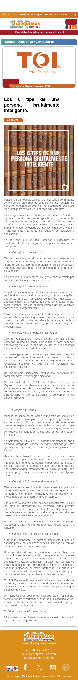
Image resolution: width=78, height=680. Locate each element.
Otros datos (64, 676)
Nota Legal (13, 676)
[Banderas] (71, 27)
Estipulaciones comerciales (39, 676)
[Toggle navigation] (71, 22)
